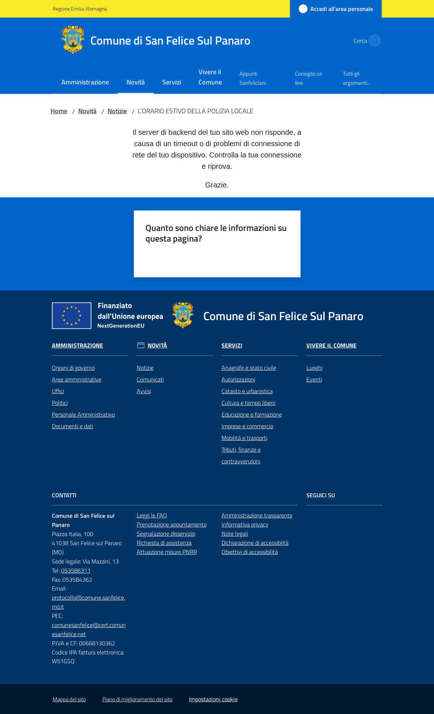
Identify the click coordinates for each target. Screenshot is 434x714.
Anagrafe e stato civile (249, 367)
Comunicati (150, 379)
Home (58, 111)
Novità (87, 111)
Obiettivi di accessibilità (250, 551)
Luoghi (314, 367)
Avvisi (144, 391)
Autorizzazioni (238, 379)
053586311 (76, 570)
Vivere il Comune (331, 345)
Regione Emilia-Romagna (80, 8)
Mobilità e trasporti (244, 437)
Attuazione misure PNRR (167, 551)
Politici (60, 402)
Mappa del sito (69, 699)
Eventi (314, 379)
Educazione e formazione (252, 414)
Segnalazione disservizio (166, 533)
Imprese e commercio (247, 426)
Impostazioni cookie (213, 699)
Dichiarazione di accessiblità (255, 542)
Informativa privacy (245, 524)
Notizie (117, 111)
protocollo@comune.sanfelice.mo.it (88, 602)
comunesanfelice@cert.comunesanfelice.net (89, 629)
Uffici (58, 391)
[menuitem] (85, 83)
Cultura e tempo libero (248, 402)
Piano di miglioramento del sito (137, 699)
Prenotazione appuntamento (172, 524)
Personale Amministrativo (83, 414)
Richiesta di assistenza (164, 542)
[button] (373, 40)
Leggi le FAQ (152, 515)
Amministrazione (77, 345)
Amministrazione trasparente (257, 515)
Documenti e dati (72, 426)
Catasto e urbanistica (247, 391)
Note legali (235, 533)
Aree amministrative (76, 379)
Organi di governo (73, 367)
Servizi (232, 345)
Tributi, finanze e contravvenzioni (241, 455)
